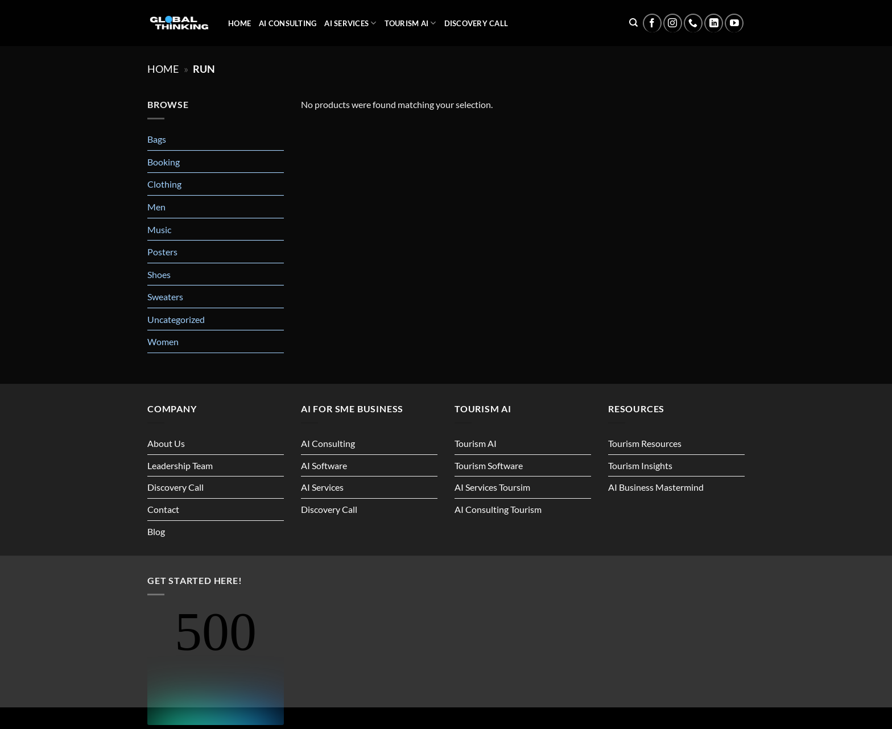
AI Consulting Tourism (498, 509)
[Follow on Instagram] (672, 23)
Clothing (164, 184)
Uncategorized (176, 319)
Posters (162, 251)
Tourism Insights (640, 465)
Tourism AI (410, 23)
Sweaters (165, 296)
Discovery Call (476, 23)
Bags (156, 139)
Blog (156, 531)
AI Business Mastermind (656, 487)
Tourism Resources (645, 443)
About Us (166, 443)
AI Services (350, 23)
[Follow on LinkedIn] (713, 23)
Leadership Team (180, 465)
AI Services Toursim (492, 487)
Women (163, 341)
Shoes (159, 274)
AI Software (324, 465)
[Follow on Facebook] (652, 23)
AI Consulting (287, 23)
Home (239, 23)
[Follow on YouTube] (734, 23)
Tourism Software (489, 465)
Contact (163, 509)
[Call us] (693, 23)
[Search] (633, 23)
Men (156, 206)
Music (159, 229)
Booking (163, 161)
